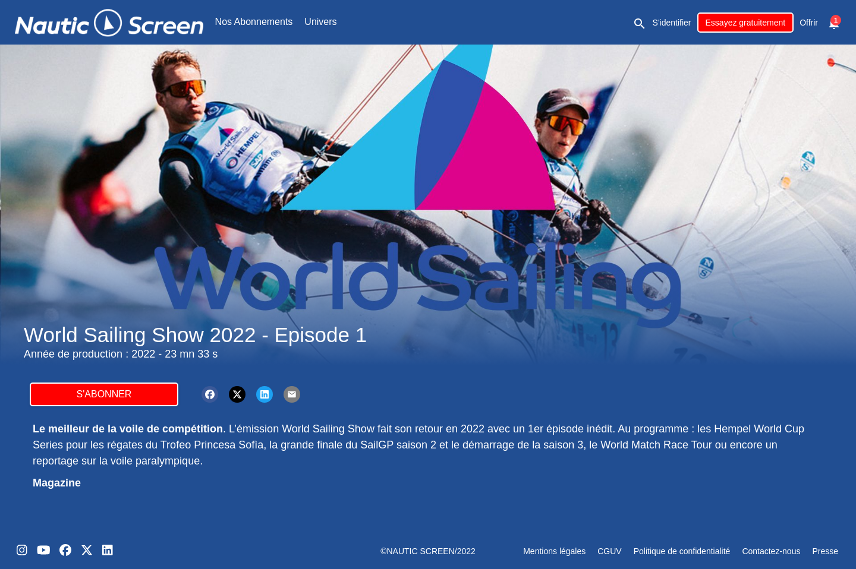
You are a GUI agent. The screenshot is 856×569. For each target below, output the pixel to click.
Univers (320, 22)
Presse (825, 551)
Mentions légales (554, 551)
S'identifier (672, 22)
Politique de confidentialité (682, 551)
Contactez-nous (771, 551)
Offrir (809, 22)
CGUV (609, 551)
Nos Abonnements (254, 22)
